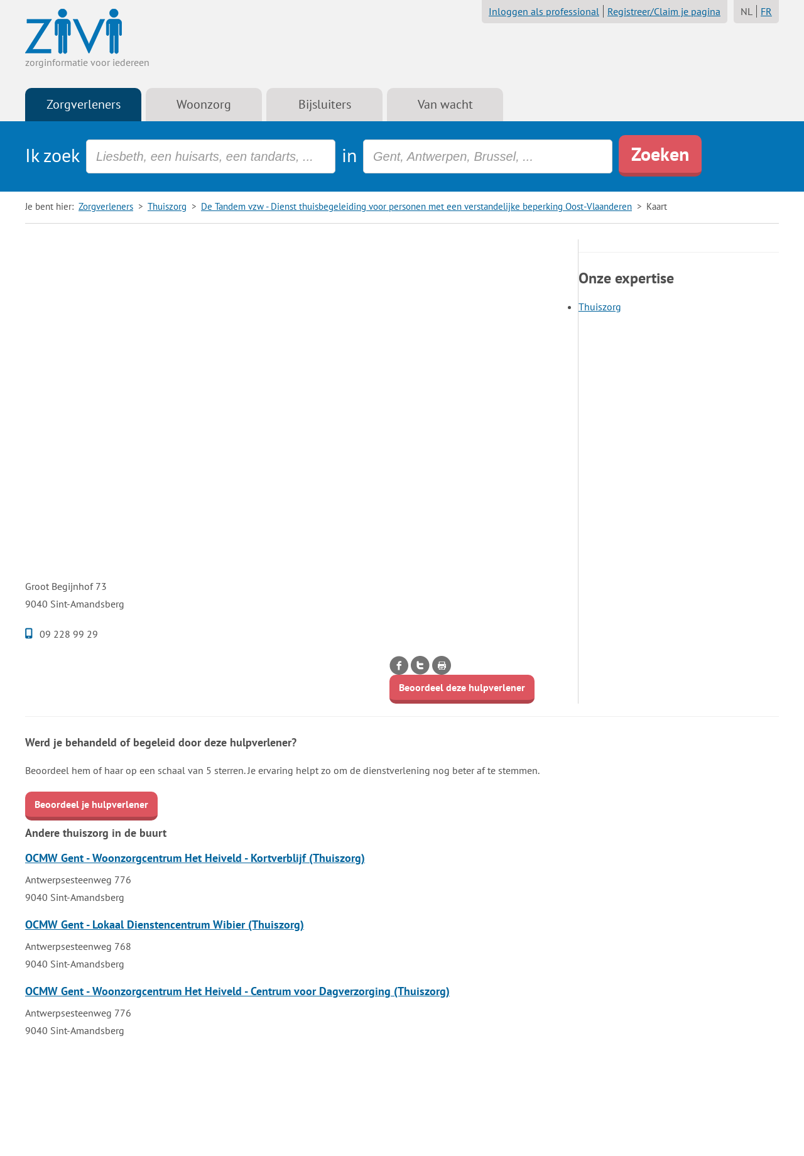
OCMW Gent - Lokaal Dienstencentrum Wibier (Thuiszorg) (164, 924)
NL (746, 11)
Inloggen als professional (544, 11)
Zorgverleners (83, 104)
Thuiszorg (167, 206)
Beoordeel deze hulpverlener (462, 687)
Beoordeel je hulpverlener (91, 804)
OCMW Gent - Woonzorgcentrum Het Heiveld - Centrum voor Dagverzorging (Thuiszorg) (237, 991)
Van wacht (445, 104)
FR (766, 11)
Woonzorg (204, 104)
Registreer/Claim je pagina (663, 11)
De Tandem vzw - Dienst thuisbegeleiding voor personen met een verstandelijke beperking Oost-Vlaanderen (416, 206)
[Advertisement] (295, 327)
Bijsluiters (324, 104)
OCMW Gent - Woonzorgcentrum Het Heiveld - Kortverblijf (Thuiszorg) (195, 858)
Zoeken (660, 153)
